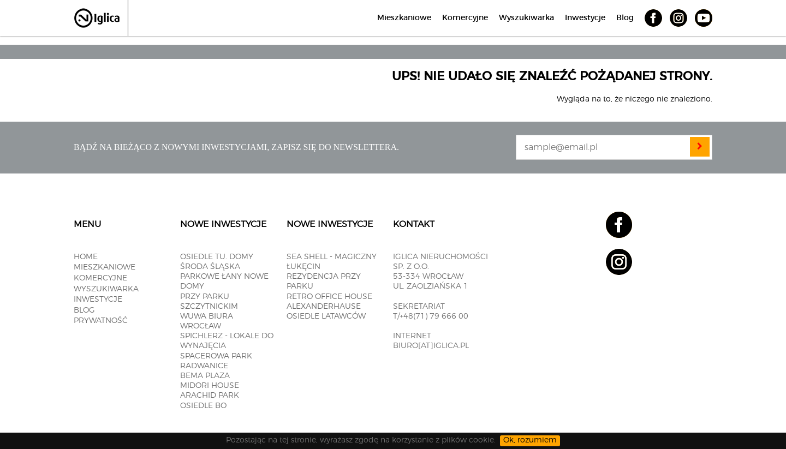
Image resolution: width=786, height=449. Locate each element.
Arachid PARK (209, 395)
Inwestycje (585, 18)
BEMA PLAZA (205, 376)
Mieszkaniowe (404, 18)
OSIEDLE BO (203, 406)
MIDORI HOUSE (209, 386)
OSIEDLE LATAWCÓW (326, 316)
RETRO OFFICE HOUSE (329, 297)
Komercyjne (465, 18)
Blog (625, 18)
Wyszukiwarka (526, 18)
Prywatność (101, 321)
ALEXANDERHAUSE (324, 306)
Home (86, 257)
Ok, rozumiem (530, 440)
